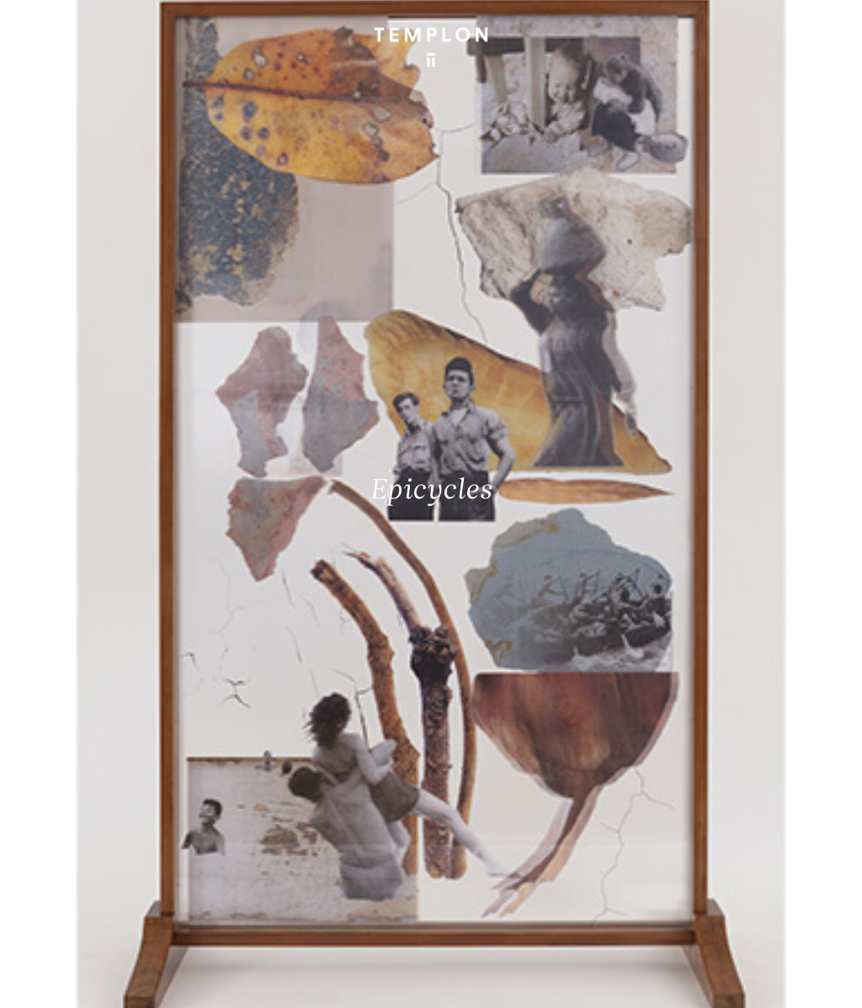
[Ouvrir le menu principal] (828, 25)
